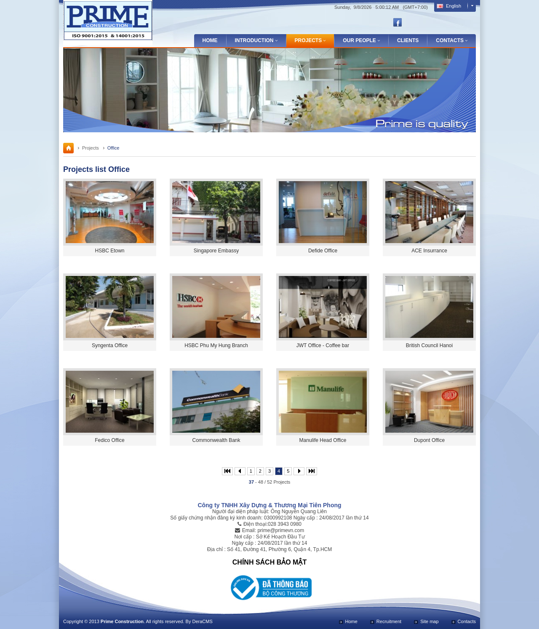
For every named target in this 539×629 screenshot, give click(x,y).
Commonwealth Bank (216, 440)
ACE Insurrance (429, 251)
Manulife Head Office (323, 440)
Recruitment (388, 621)
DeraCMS (202, 621)
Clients (408, 40)
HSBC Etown (109, 251)
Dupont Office (429, 440)
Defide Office (322, 251)
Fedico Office (109, 440)
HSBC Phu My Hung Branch (216, 345)
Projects (90, 147)
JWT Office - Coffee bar (322, 345)
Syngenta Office (110, 345)
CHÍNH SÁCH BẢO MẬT (269, 562)
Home (210, 40)
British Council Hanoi (429, 345)
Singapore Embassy (216, 251)
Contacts (467, 621)
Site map (429, 621)
